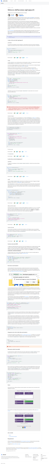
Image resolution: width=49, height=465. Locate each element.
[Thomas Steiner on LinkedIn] (20, 15)
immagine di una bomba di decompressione (17, 271)
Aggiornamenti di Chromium (35, 457)
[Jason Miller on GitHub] (12, 15)
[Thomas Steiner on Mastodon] (21, 15)
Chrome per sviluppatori (36, 455)
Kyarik (11, 442)
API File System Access (24, 253)
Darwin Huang (23, 441)
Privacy (4, 463)
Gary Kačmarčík (27, 441)
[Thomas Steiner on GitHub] (19, 15)
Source (27, 57)
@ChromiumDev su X (43, 455)
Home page (9, 7)
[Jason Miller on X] (11, 15)
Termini (2, 463)
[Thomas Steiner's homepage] (23, 15)
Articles (2, 3)
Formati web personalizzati (13, 436)
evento (34, 117)
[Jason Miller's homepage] (13, 15)
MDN (10, 435)
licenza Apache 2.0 (18, 448)
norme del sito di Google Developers (32, 448)
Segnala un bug (27, 455)
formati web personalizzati (26, 36)
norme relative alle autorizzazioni (26, 334)
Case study (34, 458)
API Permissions (26, 296)
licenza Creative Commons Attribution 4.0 (33, 447)
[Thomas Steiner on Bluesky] (22, 15)
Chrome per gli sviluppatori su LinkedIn (44, 458)
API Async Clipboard (11, 30)
